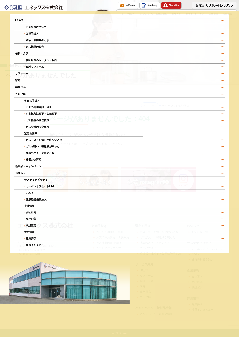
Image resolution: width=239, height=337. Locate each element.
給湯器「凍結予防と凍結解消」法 (160, 253)
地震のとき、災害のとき (155, 242)
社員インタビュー (203, 309)
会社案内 (197, 276)
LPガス (144, 270)
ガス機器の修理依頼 (108, 242)
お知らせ (176, 14)
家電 (142, 286)
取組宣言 (197, 287)
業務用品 (145, 291)
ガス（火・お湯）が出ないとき (159, 232)
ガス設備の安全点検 (108, 248)
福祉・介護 (146, 281)
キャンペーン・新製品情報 (153, 14)
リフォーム (146, 275)
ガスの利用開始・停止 (110, 232)
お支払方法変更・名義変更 (112, 237)
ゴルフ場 (145, 297)
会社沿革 (197, 282)
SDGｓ (196, 254)
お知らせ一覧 (200, 232)
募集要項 (197, 304)
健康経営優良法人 (203, 259)
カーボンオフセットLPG (207, 248)
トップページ (150, 105)
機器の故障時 (148, 248)
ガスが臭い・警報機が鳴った (157, 237)
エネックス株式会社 (45, 225)
